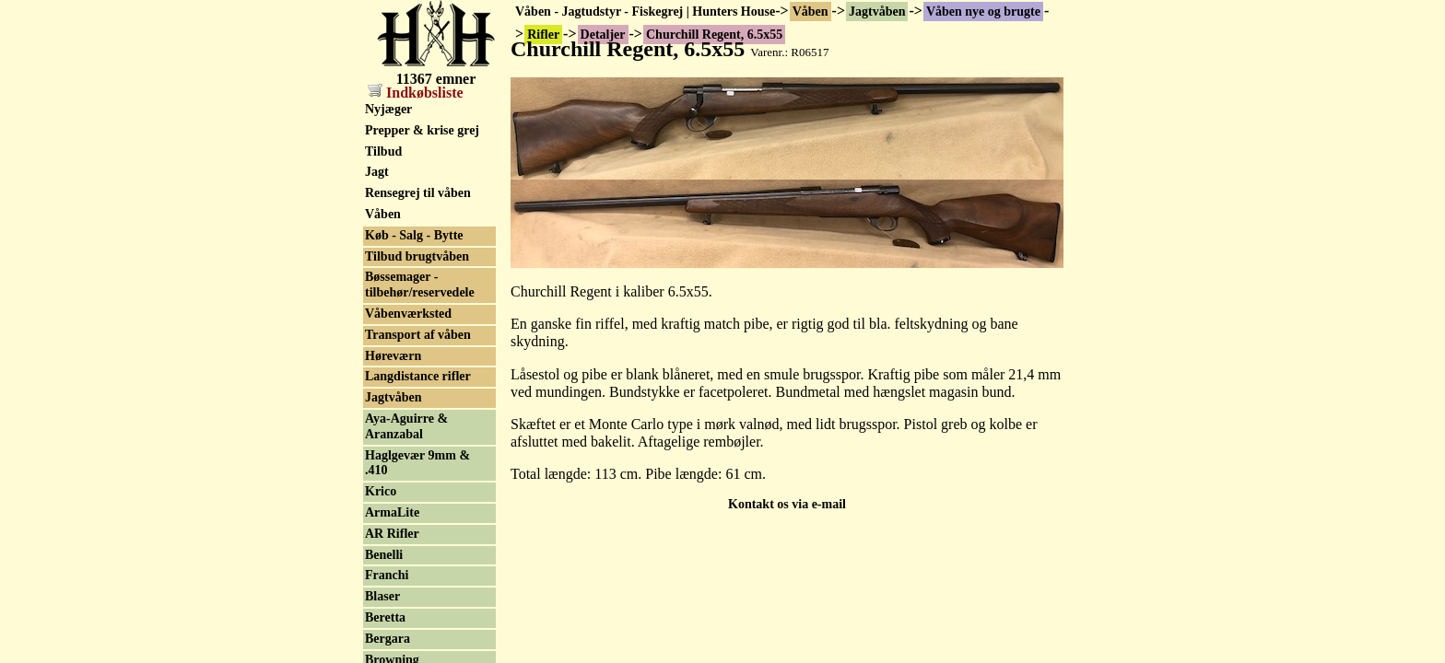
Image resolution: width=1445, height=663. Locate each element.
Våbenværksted (408, 313)
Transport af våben (418, 335)
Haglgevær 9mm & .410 (417, 463)
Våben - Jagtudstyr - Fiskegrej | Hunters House (645, 11)
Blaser (382, 596)
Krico (380, 491)
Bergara (387, 639)
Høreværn (393, 356)
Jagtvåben (877, 11)
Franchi (386, 575)
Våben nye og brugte (983, 11)
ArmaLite (392, 512)
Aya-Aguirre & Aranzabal (406, 426)
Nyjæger (388, 109)
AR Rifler (392, 534)
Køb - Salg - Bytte (414, 235)
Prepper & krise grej (422, 130)
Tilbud (383, 151)
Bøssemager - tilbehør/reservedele (420, 284)
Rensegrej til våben (418, 193)
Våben (810, 11)
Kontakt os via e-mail (787, 504)
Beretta (385, 617)
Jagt (377, 172)
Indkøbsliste (416, 92)
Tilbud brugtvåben (417, 256)
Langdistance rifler (418, 376)
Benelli (384, 555)
